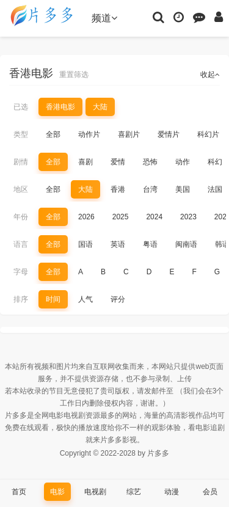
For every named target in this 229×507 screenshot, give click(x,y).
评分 (118, 299)
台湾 (150, 189)
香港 (118, 189)
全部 (53, 134)
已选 (20, 107)
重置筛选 (74, 74)
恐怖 (150, 162)
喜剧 (85, 162)
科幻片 (208, 134)
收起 (210, 74)
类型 (20, 134)
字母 (20, 272)
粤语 (150, 244)
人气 (85, 299)
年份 (20, 217)
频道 (104, 18)
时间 (53, 299)
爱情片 (169, 134)
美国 (182, 189)
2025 (120, 217)
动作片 (89, 134)
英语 (118, 244)
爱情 (118, 162)
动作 (182, 162)
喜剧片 (129, 134)
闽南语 (186, 244)
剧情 (20, 162)
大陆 (100, 107)
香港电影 (60, 107)
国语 (85, 244)
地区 (20, 189)
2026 (86, 217)
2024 (154, 217)
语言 (20, 244)
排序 (20, 299)
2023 (188, 217)
